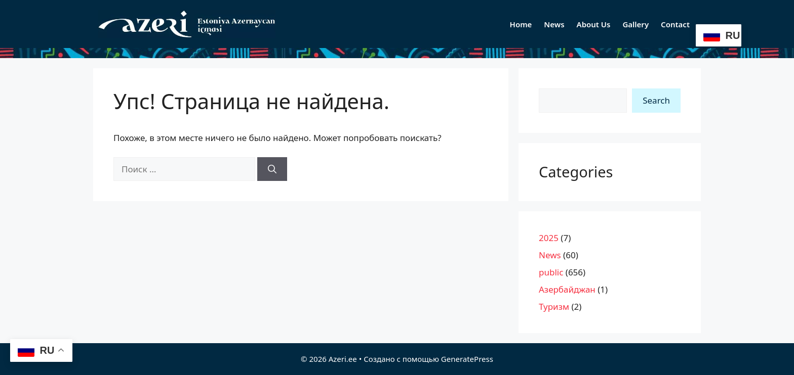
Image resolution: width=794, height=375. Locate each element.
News (554, 24)
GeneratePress (467, 359)
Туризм (554, 306)
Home (521, 24)
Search (656, 100)
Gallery (635, 24)
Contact (675, 24)
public (551, 272)
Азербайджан (567, 289)
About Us (594, 24)
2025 (549, 238)
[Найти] (272, 169)
